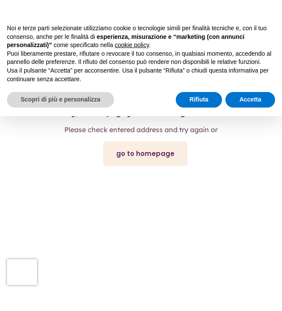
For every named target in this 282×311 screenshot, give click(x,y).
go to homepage (145, 153)
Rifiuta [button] (199, 99)
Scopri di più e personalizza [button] (60, 99)
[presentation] (22, 272)
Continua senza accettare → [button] (235, 11)
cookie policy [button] (132, 44)
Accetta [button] (250, 99)
